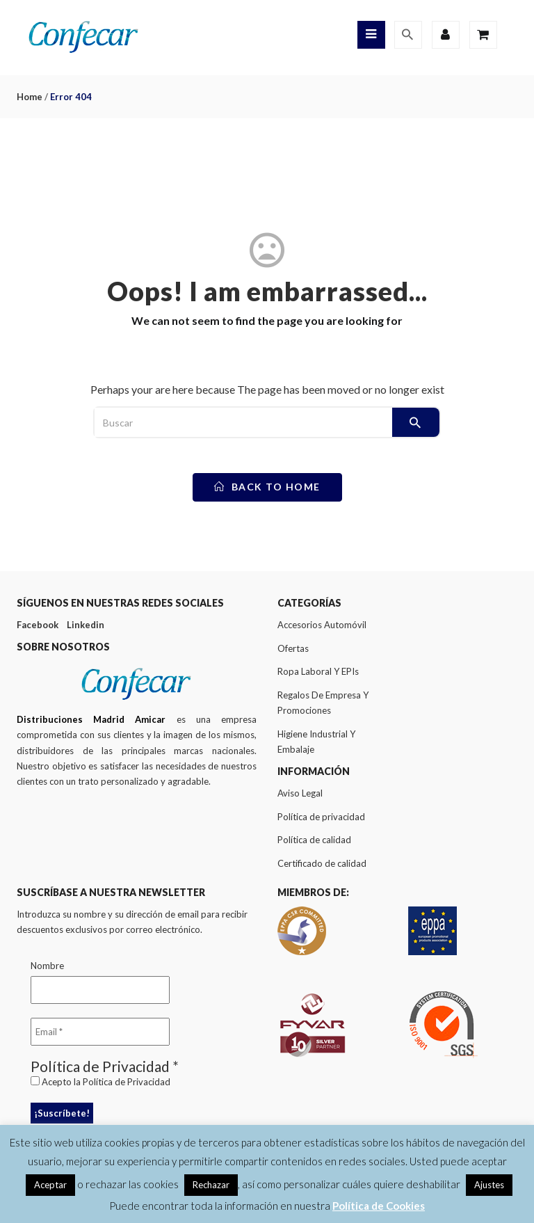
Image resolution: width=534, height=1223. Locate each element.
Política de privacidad (321, 816)
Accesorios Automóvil (321, 624)
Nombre (47, 965)
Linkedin (85, 624)
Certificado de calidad (321, 863)
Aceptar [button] (50, 1184)
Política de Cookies (378, 1205)
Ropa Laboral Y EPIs (318, 671)
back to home (267, 487)
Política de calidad (314, 839)
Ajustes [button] (489, 1184)
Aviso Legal (300, 793)
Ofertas (293, 648)
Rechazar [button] (211, 1184)
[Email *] (100, 1032)
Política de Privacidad (126, 1081)
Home (29, 96)
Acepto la (100, 1081)
